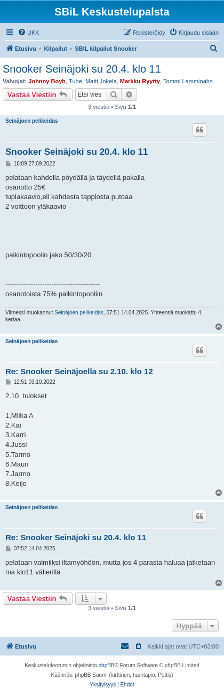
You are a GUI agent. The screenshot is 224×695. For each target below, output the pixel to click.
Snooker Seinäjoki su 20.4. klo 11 (82, 69)
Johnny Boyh (47, 81)
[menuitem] (28, 32)
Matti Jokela (101, 81)
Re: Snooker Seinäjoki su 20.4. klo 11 (75, 537)
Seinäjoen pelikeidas (31, 121)
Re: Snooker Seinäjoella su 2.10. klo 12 (79, 371)
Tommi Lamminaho (188, 81)
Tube (75, 81)
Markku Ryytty (140, 81)
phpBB (107, 665)
